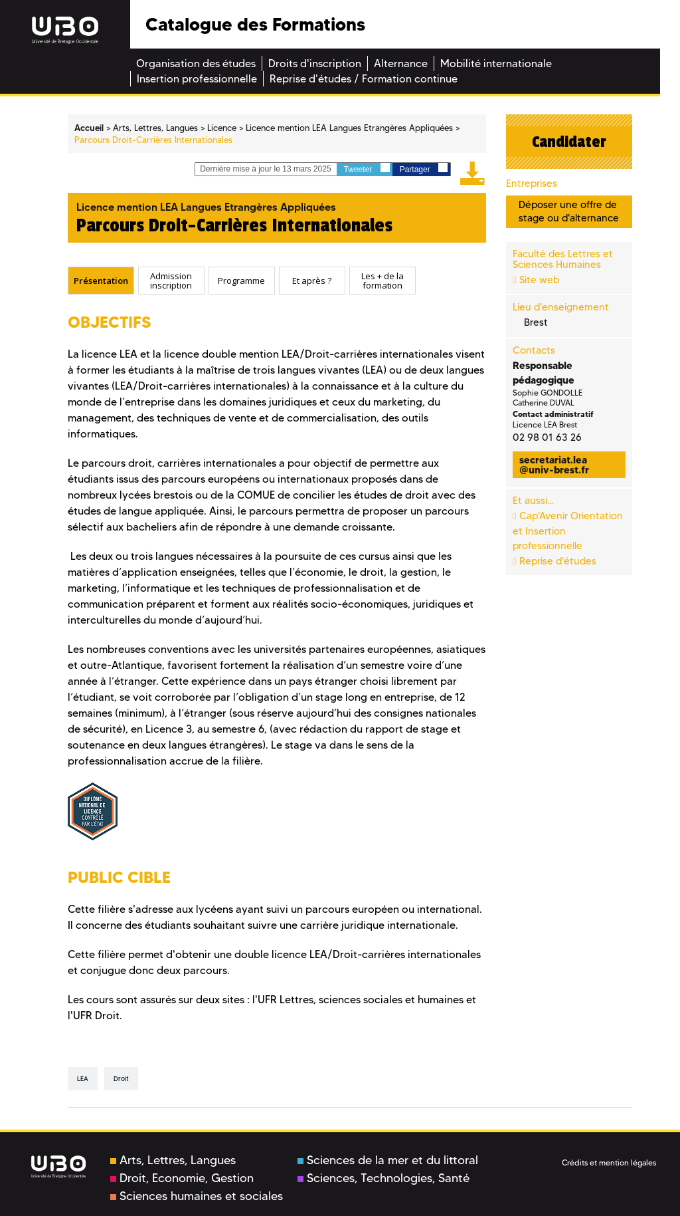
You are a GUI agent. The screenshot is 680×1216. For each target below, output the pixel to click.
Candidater (569, 142)
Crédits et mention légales (609, 1162)
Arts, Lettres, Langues (173, 1160)
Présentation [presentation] (101, 280)
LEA (82, 1078)
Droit (121, 1078)
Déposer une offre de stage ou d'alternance (569, 211)
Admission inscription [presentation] (171, 280)
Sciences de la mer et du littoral (388, 1160)
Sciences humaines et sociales (196, 1196)
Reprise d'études (557, 561)
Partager (424, 168)
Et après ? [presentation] (311, 280)
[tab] (101, 281)
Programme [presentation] (241, 280)
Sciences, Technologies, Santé (383, 1178)
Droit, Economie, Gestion (182, 1178)
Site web (539, 280)
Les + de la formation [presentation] (382, 280)
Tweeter (367, 168)
